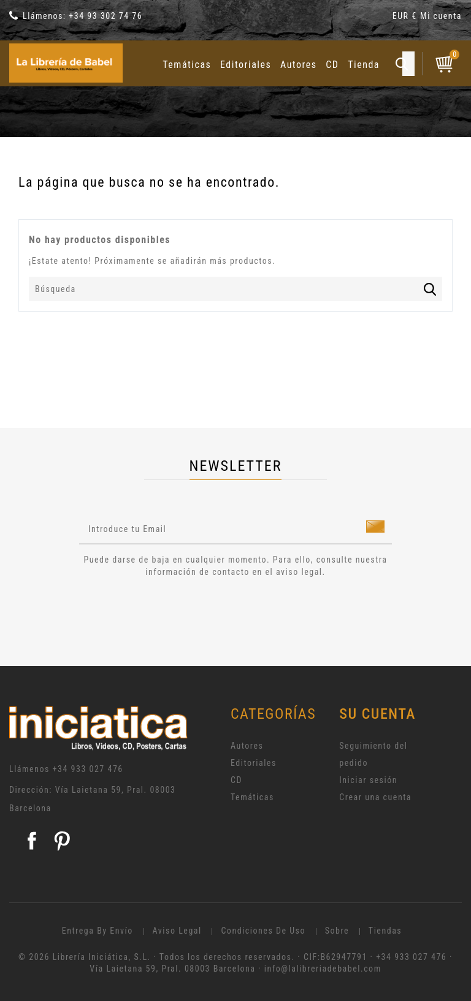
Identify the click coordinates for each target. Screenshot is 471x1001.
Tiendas (385, 930)
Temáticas (187, 64)
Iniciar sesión (368, 780)
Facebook (32, 840)
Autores (298, 64)
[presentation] (181, 611)
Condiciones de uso (263, 930)
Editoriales (245, 64)
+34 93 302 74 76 (105, 16)
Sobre (337, 930)
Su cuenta (377, 714)
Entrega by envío (97, 930)
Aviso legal (177, 930)
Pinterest (62, 840)
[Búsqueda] (235, 289)
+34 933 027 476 (88, 769)
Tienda (364, 64)
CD (332, 64)
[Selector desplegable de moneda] (406, 18)
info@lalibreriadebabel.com (322, 968)
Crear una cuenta (375, 797)
